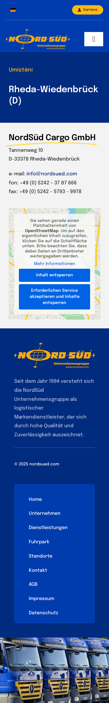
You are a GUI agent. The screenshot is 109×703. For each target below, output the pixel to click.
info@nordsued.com (51, 174)
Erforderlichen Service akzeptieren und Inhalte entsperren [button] (55, 297)
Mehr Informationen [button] (54, 264)
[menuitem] (13, 10)
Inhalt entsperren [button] (54, 275)
